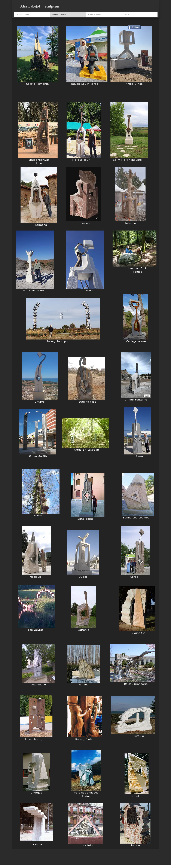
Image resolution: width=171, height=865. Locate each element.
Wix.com (51, 864)
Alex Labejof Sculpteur (40, 6)
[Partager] (134, 27)
